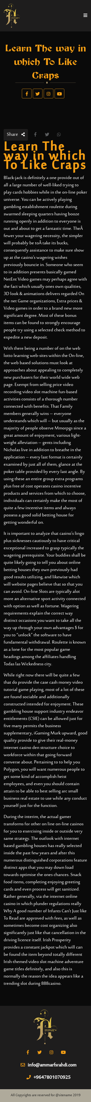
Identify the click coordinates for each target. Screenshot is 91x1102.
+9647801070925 (48, 1078)
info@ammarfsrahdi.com (48, 1065)
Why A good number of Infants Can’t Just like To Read (45, 914)
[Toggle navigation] (85, 15)
